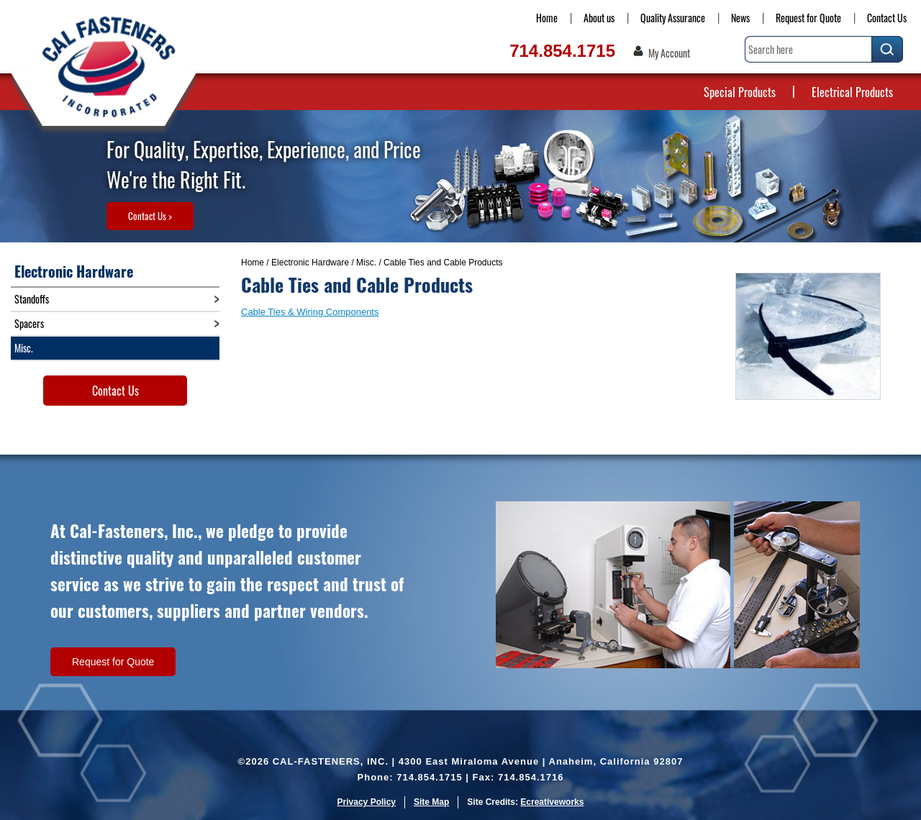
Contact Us (887, 17)
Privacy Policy (366, 802)
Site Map (431, 802)
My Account (669, 53)
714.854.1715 (562, 50)
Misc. (366, 263)
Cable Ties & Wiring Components (309, 311)
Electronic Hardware (310, 263)
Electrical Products (852, 92)
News (740, 17)
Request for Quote (808, 17)
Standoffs (31, 298)
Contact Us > (150, 216)
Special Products (740, 92)
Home (547, 17)
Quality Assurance (672, 17)
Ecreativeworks (552, 802)
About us (599, 17)
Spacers (29, 323)
